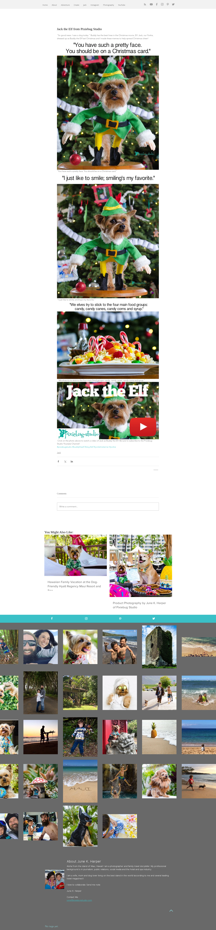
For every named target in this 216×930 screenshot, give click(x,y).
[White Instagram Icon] (86, 618)
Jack (59, 452)
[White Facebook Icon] (52, 618)
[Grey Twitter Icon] (173, 4)
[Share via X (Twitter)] (65, 461)
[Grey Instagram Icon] (162, 4)
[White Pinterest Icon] (120, 618)
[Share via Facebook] (58, 461)
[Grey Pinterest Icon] (167, 4)
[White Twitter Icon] (153, 618)
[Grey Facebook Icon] (156, 4)
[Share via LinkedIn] (71, 461)
